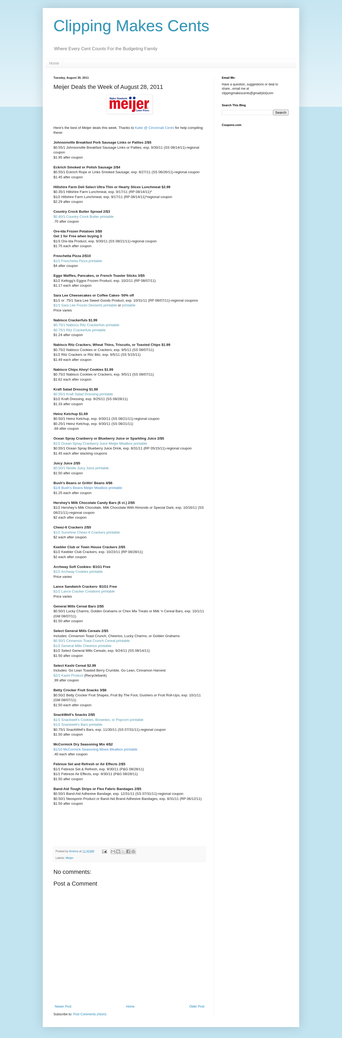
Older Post (196, 1006)
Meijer (69, 857)
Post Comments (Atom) (89, 1014)
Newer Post (63, 1006)
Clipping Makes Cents (131, 26)
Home (54, 63)
